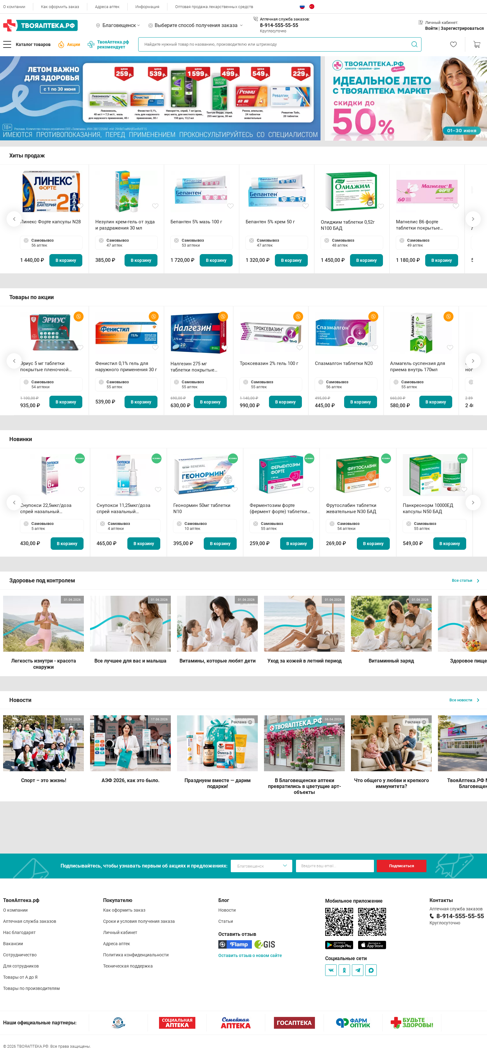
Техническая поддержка (128, 966)
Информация (147, 6)
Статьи (225, 921)
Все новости (464, 700)
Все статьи (465, 580)
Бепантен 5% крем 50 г (270, 222)
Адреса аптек (107, 6)
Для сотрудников (21, 966)
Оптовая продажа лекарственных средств (214, 6)
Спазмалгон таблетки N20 (344, 363)
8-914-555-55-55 (279, 25)
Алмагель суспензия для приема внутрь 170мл (417, 366)
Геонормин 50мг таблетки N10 (201, 508)
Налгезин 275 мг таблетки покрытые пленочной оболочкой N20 (196, 367)
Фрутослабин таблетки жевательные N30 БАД (351, 508)
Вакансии (13, 943)
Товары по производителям (31, 988)
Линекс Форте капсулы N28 (50, 222)
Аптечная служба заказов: (285, 19)
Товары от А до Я (20, 977)
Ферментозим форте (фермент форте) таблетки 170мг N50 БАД (278, 509)
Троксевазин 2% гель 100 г (269, 363)
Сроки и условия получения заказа (139, 921)
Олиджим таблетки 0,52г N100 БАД (348, 225)
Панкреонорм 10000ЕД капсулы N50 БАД (428, 508)
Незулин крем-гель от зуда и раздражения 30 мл (125, 225)
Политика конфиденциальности (136, 954)
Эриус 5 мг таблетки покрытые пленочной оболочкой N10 (44, 367)
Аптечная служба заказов (29, 921)
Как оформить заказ (60, 6)
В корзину (66, 260)
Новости (227, 910)
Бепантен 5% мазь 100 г (196, 222)
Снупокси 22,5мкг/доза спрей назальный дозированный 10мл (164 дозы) (48, 509)
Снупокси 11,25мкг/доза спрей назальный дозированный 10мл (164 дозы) (125, 509)
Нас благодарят (19, 932)
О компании (14, 6)
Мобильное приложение (354, 901)
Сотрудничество (20, 954)
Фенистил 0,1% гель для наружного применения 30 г (126, 366)
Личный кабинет (120, 932)
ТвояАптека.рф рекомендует (108, 44)
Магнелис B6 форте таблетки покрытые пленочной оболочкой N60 (426, 225)
